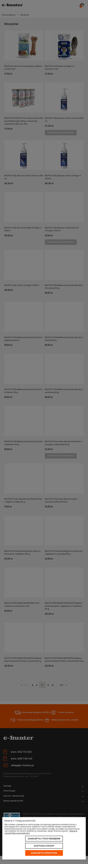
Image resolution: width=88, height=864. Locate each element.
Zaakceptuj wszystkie (44, 852)
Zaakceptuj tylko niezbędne (44, 838)
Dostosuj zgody (44, 845)
